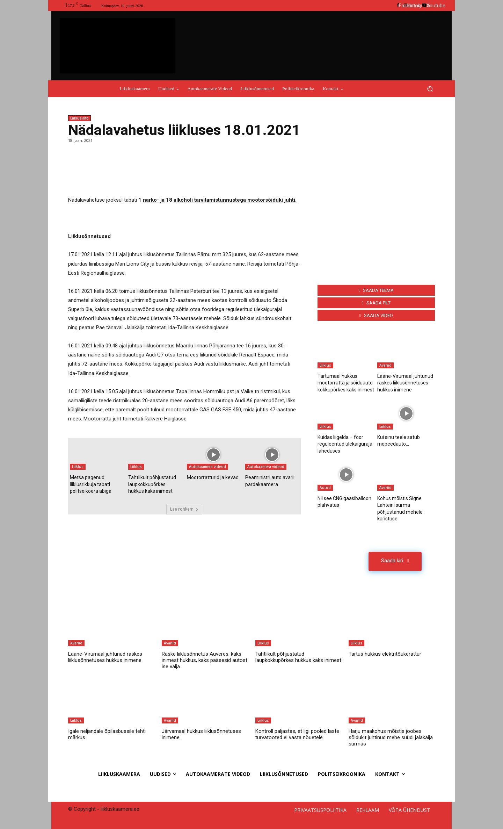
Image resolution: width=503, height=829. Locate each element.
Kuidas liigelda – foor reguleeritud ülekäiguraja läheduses (345, 444)
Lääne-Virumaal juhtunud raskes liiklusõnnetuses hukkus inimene (405, 382)
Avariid (385, 365)
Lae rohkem (184, 509)
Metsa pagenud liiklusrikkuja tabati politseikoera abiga (90, 484)
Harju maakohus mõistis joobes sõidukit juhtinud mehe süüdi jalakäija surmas (391, 737)
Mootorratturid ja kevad (213, 477)
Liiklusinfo (79, 118)
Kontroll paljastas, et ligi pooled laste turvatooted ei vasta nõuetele (297, 734)
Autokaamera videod (207, 466)
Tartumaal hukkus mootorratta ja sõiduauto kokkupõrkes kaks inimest (346, 382)
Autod (325, 487)
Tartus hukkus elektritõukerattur (385, 654)
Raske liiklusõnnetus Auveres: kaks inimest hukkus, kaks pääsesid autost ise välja (204, 660)
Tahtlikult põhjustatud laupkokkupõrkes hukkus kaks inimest (152, 484)
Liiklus (77, 466)
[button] (430, 89)
